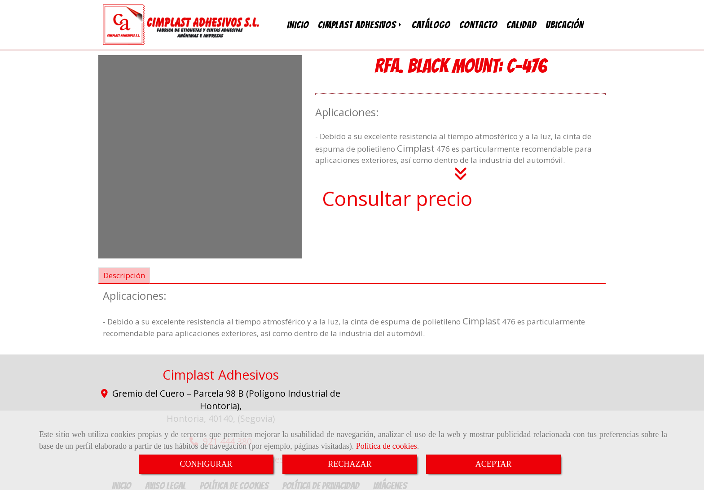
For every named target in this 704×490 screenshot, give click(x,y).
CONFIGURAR (206, 463)
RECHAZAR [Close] (349, 463)
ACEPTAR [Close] (493, 463)
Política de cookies (386, 446)
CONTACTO (478, 23)
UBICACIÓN (565, 23)
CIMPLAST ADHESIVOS (360, 23)
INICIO (298, 23)
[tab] (124, 274)
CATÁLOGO (431, 23)
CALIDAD (521, 23)
